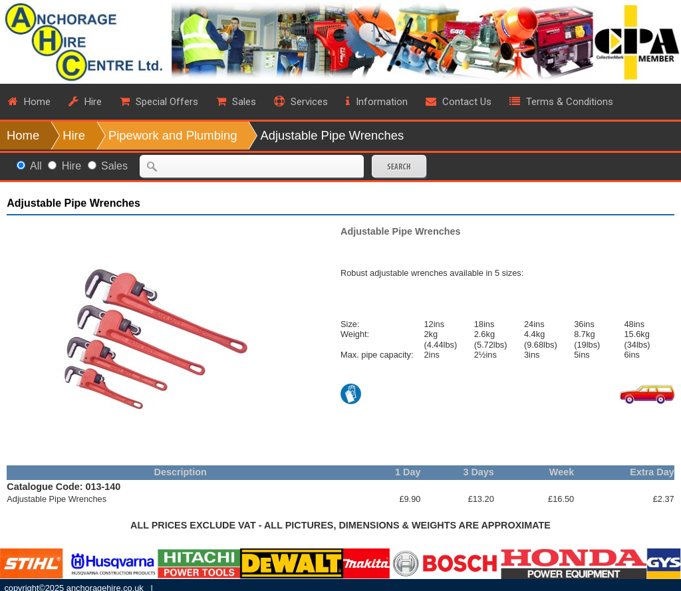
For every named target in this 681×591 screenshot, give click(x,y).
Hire (74, 135)
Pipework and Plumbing (172, 135)
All (36, 166)
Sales (114, 166)
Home (23, 135)
